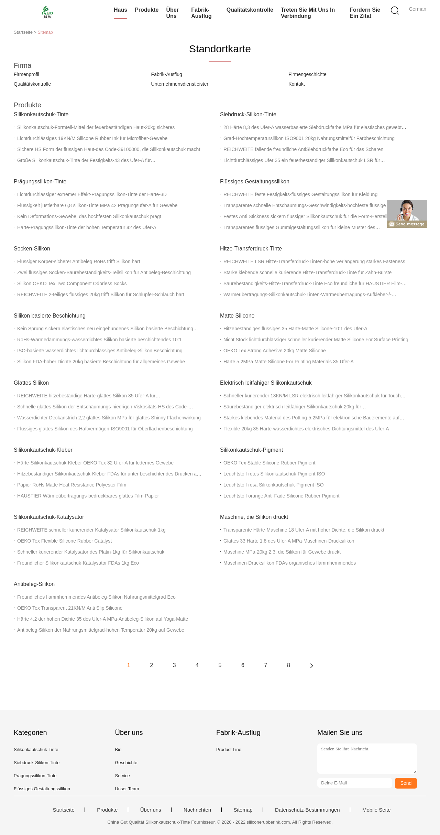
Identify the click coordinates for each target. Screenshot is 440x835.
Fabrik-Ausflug (201, 13)
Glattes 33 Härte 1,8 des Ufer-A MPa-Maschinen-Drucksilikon (288, 541)
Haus (120, 10)
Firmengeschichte (307, 74)
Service (122, 775)
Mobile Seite (376, 809)
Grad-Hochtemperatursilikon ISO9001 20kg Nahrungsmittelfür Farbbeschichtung (309, 138)
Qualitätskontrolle (250, 10)
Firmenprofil (26, 74)
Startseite (63, 809)
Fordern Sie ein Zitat (365, 13)
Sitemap (243, 809)
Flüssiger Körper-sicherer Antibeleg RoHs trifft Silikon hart (78, 261)
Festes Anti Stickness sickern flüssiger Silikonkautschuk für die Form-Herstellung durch (316, 216)
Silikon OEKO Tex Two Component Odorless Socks (72, 283)
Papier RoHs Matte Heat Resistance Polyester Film (71, 485)
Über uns (172, 13)
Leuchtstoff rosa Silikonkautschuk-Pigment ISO (273, 485)
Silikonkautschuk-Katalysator (49, 517)
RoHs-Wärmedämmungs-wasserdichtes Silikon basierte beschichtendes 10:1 (99, 339)
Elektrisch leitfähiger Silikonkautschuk (266, 383)
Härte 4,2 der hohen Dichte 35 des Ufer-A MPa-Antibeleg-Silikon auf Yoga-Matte (102, 619)
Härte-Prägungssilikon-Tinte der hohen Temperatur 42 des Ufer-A (86, 227)
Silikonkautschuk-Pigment (251, 450)
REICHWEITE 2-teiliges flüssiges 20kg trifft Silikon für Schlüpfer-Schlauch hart (100, 294)
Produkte (146, 10)
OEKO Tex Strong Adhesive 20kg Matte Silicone (274, 350)
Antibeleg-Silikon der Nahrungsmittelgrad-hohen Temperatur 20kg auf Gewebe (100, 630)
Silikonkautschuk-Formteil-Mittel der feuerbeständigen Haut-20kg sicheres (96, 127)
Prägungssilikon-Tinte (40, 181)
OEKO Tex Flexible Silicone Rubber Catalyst (64, 541)
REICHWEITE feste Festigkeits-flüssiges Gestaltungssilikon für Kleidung (300, 194)
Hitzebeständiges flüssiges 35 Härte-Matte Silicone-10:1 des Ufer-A (295, 328)
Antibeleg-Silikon (34, 584)
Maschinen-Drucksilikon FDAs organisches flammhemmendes (289, 563)
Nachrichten (197, 809)
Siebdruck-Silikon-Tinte (248, 114)
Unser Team (127, 788)
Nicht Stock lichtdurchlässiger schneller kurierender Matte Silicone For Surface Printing (315, 339)
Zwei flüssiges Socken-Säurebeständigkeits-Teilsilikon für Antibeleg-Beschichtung (104, 272)
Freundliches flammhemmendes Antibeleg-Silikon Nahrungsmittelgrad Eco (96, 597)
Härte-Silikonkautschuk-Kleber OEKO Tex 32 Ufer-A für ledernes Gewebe (95, 462)
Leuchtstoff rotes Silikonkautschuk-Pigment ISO (274, 474)
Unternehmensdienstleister (180, 84)
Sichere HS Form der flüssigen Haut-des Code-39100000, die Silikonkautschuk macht (108, 149)
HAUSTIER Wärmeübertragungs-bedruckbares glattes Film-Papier (88, 496)
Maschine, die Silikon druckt (254, 517)
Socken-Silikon (32, 248)
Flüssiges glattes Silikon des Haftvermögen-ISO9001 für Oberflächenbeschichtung (105, 428)
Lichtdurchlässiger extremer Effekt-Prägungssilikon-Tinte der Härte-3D (92, 194)
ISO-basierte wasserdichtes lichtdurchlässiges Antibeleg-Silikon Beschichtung (100, 350)
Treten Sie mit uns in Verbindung (308, 13)
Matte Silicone (237, 316)
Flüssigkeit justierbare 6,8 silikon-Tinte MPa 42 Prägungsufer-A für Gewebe (97, 205)
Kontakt (296, 84)
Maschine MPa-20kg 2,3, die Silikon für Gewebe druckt (282, 552)
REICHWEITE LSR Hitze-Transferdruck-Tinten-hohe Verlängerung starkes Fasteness (314, 261)
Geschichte (126, 762)
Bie (118, 749)
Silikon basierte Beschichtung (50, 316)
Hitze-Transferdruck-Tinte (251, 248)
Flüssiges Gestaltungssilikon (254, 181)
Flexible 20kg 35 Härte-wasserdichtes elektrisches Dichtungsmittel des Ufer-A (306, 428)
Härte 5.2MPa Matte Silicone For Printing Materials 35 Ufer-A (288, 361)
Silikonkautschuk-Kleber (43, 450)
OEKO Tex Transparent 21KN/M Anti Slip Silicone (69, 608)
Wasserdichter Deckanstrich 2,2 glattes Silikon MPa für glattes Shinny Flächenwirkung (109, 417)
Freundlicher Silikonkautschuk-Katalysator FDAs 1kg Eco (78, 563)
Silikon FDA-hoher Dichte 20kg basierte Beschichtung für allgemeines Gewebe (101, 361)
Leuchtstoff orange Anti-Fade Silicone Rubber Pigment (281, 496)
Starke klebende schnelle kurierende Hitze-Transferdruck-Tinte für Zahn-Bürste (307, 272)
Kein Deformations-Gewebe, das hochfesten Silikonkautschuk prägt (89, 216)
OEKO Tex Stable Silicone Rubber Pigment (269, 462)
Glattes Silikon (31, 383)
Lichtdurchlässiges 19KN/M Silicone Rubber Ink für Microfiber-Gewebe (92, 138)
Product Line (228, 749)
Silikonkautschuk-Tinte (41, 114)
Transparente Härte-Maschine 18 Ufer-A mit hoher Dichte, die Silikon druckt (303, 530)
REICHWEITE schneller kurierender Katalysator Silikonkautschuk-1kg (91, 530)
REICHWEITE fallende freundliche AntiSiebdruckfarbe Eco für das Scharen (303, 149)
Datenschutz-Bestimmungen (307, 809)
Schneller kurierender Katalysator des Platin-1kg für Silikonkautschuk (90, 552)
